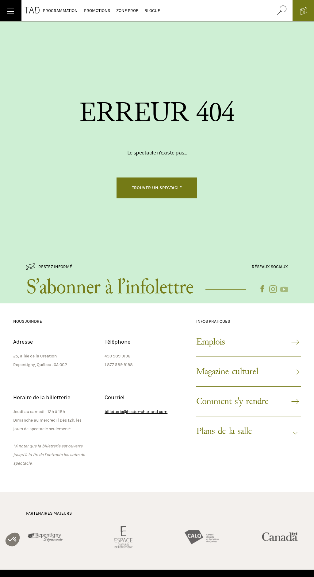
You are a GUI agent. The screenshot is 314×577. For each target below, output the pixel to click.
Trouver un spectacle (157, 187)
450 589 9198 (118, 356)
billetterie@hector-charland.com (136, 411)
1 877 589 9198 (119, 364)
